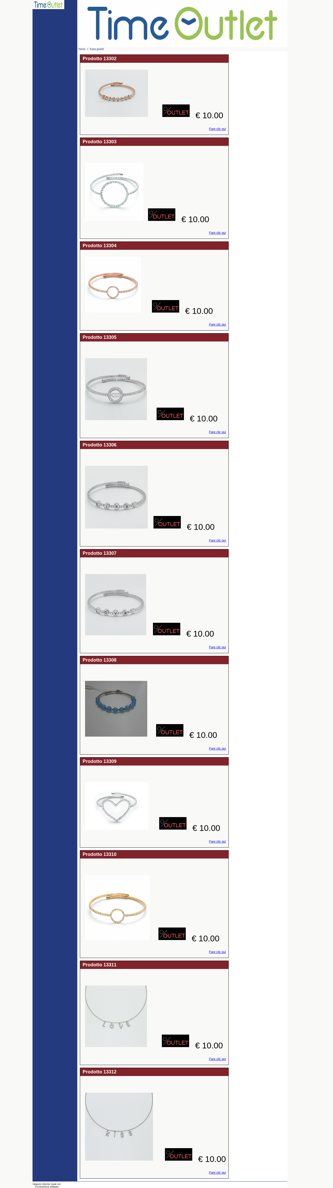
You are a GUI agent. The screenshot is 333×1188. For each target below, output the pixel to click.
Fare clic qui (217, 129)
